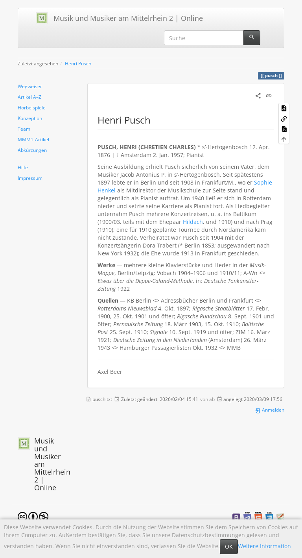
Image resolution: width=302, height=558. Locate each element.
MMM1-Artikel (33, 139)
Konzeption (30, 118)
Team (24, 129)
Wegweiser (30, 86)
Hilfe (23, 167)
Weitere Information (264, 546)
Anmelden (269, 409)
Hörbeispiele (32, 107)
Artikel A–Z (29, 97)
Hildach (193, 221)
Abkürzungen (32, 150)
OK (229, 546)
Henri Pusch (78, 63)
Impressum (30, 178)
